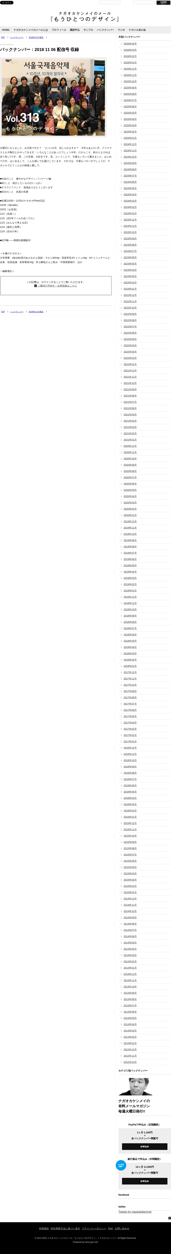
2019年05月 (130, 565)
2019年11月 (130, 527)
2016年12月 (130, 747)
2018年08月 (130, 622)
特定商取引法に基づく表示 (65, 1228)
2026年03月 (130, 50)
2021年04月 (130, 420)
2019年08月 (130, 546)
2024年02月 (130, 207)
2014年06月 (130, 936)
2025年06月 (130, 106)
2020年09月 (130, 464)
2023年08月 (130, 244)
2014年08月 (130, 923)
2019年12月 (130, 521)
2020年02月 (130, 508)
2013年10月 (130, 986)
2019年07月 (130, 552)
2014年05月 (130, 942)
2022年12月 (130, 295)
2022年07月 (130, 326)
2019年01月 (130, 590)
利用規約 (44, 1228)
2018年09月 (130, 615)
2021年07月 (130, 402)
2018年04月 (130, 647)
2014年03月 (130, 955)
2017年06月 (130, 710)
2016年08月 (130, 773)
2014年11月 (130, 905)
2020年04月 (130, 496)
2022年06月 (130, 332)
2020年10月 (130, 458)
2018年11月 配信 (36, 37)
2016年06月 (130, 785)
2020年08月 (130, 471)
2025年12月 (130, 68)
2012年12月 (130, 1049)
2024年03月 (130, 200)
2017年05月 (130, 716)
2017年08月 (130, 697)
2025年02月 (130, 131)
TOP (3, 37)
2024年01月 (130, 213)
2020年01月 (130, 515)
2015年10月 (130, 835)
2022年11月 (130, 301)
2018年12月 (130, 596)
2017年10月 (130, 684)
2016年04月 (130, 798)
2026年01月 (130, 62)
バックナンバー (105, 29)
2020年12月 (130, 446)
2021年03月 (130, 427)
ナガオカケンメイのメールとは (31, 29)
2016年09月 (130, 766)
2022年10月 (130, 307)
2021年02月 (130, 433)
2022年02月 (130, 358)
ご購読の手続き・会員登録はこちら (57, 285)
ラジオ (121, 29)
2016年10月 (130, 760)
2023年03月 (130, 276)
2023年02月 (130, 282)
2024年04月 (130, 194)
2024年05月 (130, 188)
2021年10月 (130, 383)
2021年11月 (130, 376)
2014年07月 (130, 930)
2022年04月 (130, 345)
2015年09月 (130, 842)
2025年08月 (130, 94)
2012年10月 (130, 1062)
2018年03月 (130, 653)
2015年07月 (130, 854)
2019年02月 (130, 584)
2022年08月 (130, 320)
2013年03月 (130, 1030)
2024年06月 (130, 182)
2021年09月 (130, 389)
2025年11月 (130, 75)
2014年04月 (130, 949)
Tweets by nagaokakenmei (134, 1211)
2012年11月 (130, 1055)
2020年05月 (130, 490)
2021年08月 (130, 395)
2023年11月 (130, 226)
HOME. (6, 29)
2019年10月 (130, 534)
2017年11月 (130, 678)
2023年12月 (130, 219)
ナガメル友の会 (137, 29)
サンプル (88, 29)
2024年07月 (130, 175)
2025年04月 (130, 119)
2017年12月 (130, 672)
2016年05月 (130, 791)
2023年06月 (130, 257)
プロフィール (59, 29)
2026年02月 (130, 56)
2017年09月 (130, 691)
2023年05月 (130, 263)
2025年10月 (130, 81)
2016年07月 (130, 779)
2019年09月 (130, 540)
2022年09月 (130, 314)
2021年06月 (130, 408)
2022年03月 (130, 351)
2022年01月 (130, 364)
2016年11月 (130, 754)
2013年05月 (130, 1018)
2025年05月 (130, 112)
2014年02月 (130, 961)
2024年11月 (130, 150)
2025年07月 (130, 100)
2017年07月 (130, 703)
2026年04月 (130, 43)
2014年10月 (130, 911)
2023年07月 (130, 251)
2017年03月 (130, 728)
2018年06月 (130, 634)
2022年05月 (130, 339)
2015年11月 (130, 829)
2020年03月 (130, 502)
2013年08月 (130, 999)
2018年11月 (130, 603)
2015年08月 (130, 848)
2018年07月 (130, 628)
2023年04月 (130, 270)
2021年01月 (130, 439)
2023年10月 (130, 232)
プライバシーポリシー (94, 1228)
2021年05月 (130, 414)
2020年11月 (130, 452)
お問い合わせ (122, 1228)
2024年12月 (130, 144)
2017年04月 (130, 722)
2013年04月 (130, 1024)
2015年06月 (130, 861)
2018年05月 (130, 640)
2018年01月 (130, 666)
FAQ (110, 1228)
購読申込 (75, 29)
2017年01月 (130, 741)
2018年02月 (130, 659)
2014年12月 (130, 898)
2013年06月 (130, 1011)
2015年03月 (130, 879)
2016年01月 (130, 817)
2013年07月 (130, 1005)
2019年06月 (130, 559)
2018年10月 (130, 609)
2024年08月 (130, 169)
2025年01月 (130, 138)
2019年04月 (130, 571)
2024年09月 (130, 163)
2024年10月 (130, 156)
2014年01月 (130, 967)
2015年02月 (130, 886)
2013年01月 (130, 1043)
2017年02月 (130, 735)
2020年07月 (130, 477)
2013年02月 (130, 1037)
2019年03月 (130, 578)
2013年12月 (130, 974)
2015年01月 (130, 892)
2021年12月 (130, 370)
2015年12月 (130, 823)
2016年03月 (130, 804)
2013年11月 (130, 980)
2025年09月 (130, 87)
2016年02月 (130, 810)
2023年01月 (130, 288)
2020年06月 (130, 483)
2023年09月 (130, 238)
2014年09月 (130, 917)
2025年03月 (130, 125)
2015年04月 (130, 873)
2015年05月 (130, 867)
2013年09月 (130, 993)
